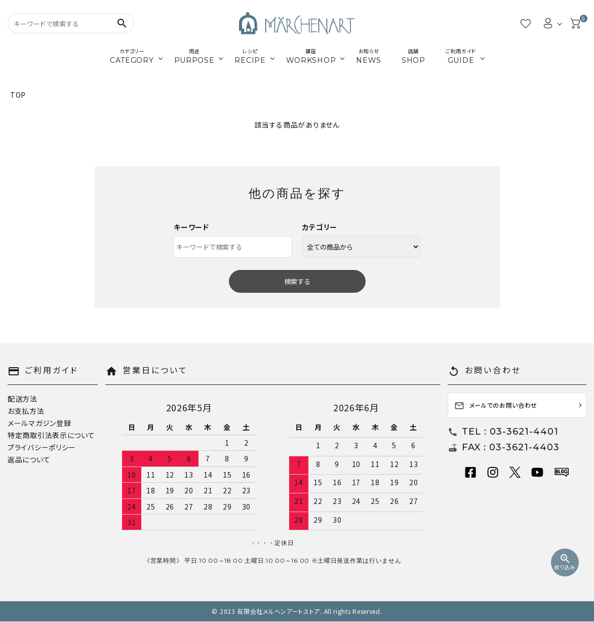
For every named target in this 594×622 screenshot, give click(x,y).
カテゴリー (320, 227)
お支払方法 (26, 411)
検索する (297, 281)
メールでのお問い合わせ (496, 406)
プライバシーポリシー (42, 447)
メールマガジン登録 (39, 423)
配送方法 (22, 399)
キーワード (191, 227)
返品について (29, 459)
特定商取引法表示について (51, 435)
